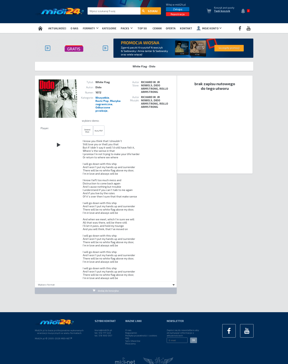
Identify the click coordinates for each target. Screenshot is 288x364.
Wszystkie (102, 97)
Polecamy (130, 343)
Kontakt (186, 28)
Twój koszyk (222, 10)
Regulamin (131, 332)
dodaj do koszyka (106, 290)
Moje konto (209, 28)
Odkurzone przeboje (102, 109)
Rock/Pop (102, 100)
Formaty (90, 28)
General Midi (87, 130)
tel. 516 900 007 (103, 335)
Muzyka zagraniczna (108, 102)
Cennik (157, 28)
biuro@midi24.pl (103, 330)
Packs (127, 28)
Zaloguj (177, 9)
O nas (74, 28)
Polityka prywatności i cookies (141, 335)
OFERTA (171, 28)
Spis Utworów (132, 340)
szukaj (150, 11)
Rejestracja (178, 14)
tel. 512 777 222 (103, 332)
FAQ (127, 338)
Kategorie (109, 28)
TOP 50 (142, 28)
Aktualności (57, 28)
